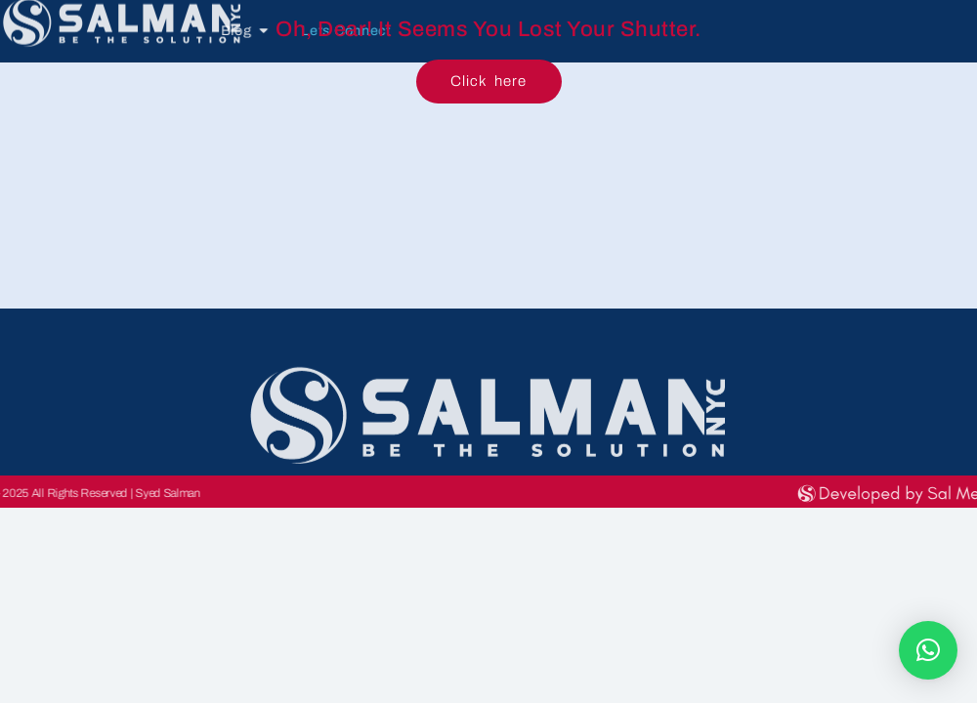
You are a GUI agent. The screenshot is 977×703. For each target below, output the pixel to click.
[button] (928, 650)
